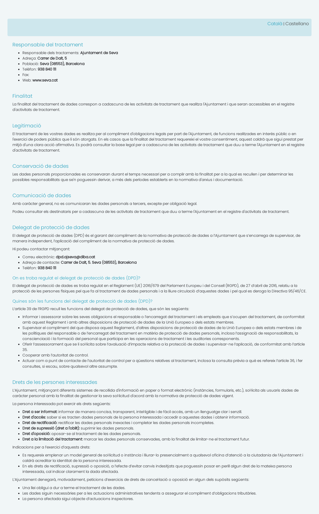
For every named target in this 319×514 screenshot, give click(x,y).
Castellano (297, 23)
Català (274, 23)
